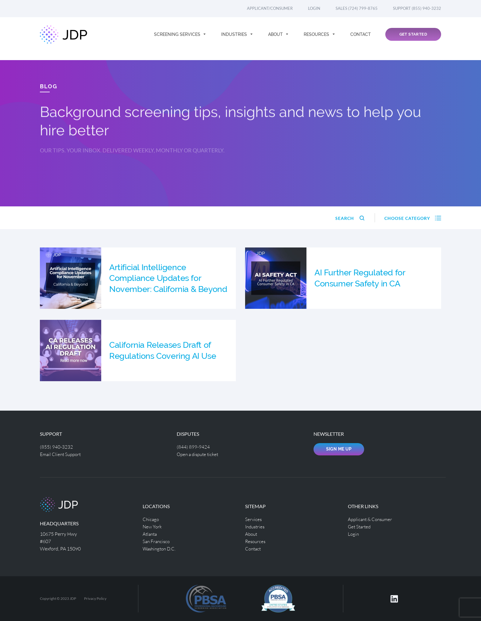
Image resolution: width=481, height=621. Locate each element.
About (276, 38)
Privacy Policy (95, 598)
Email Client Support (61, 454)
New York (153, 526)
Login (314, 8)
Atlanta (150, 534)
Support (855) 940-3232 (417, 8)
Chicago (151, 519)
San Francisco (157, 541)
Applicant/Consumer (270, 8)
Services (253, 519)
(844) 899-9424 (193, 447)
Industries (234, 38)
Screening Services (178, 38)
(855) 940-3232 (56, 447)
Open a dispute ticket (199, 454)
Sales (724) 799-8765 (357, 8)
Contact (360, 38)
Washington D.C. (160, 548)
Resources (317, 38)
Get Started (413, 38)
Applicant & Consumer (371, 519)
